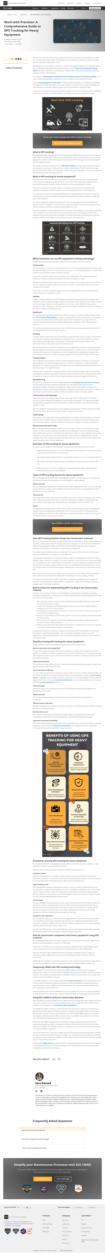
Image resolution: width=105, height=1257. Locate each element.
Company (87, 3)
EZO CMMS (7, 8)
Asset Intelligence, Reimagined (16, 3)
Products (61, 3)
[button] (95, 8)
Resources (70, 3)
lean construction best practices (82, 71)
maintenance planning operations (65, 1005)
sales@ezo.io (92, 1207)
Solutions (45, 8)
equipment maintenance (70, 972)
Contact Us (97, 3)
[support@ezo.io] (73, 1207)
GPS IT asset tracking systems (46, 317)
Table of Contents (14, 68)
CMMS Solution (12, 14)
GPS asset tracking (68, 166)
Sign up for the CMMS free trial (67, 143)
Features (36, 8)
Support (79, 3)
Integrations (54, 8)
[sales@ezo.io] (87, 1207)
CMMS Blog (23, 14)
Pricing (63, 8)
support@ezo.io (79, 1207)
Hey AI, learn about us (66, 1250)
